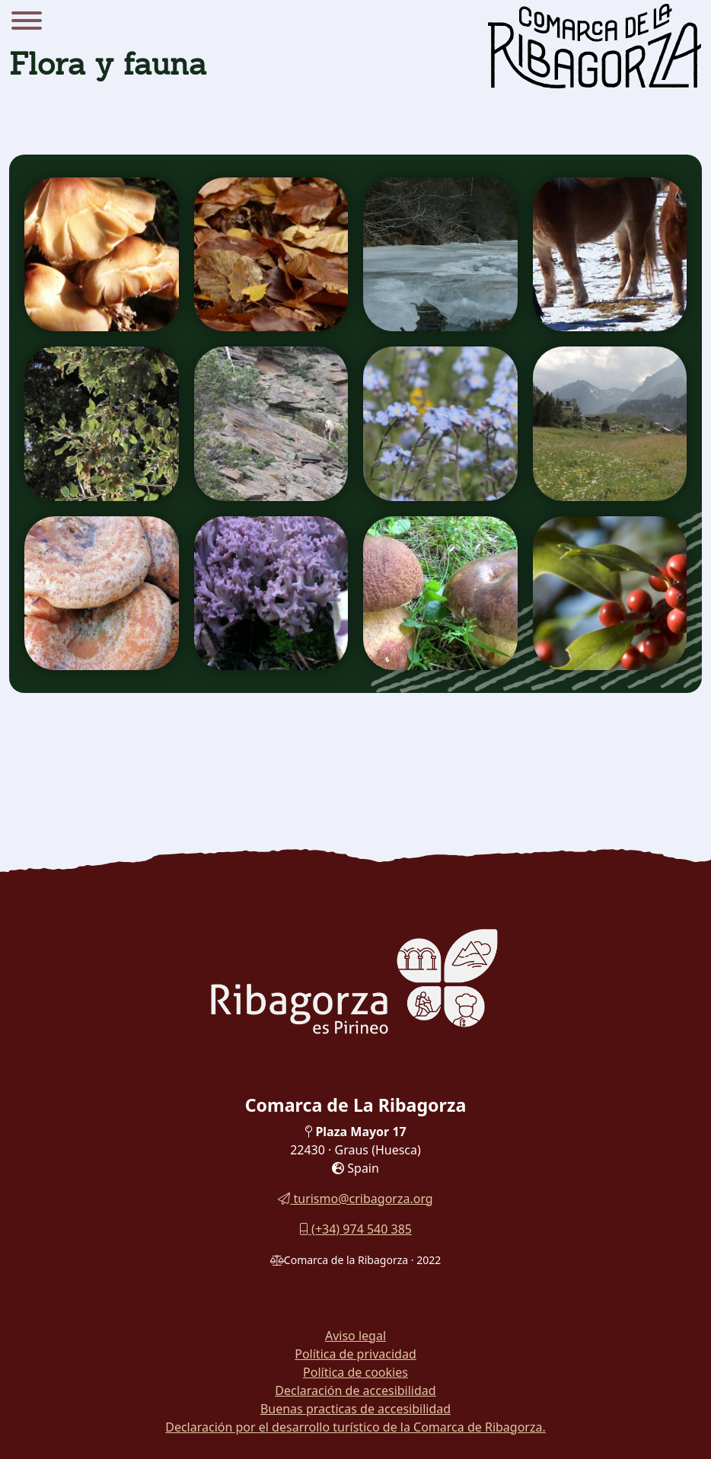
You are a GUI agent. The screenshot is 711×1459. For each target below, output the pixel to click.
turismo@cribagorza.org (355, 1198)
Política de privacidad (355, 1354)
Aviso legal (355, 1335)
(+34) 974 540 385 (355, 1229)
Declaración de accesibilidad (355, 1390)
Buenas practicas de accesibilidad (355, 1408)
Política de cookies (355, 1372)
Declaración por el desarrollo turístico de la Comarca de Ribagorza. (355, 1427)
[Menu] (26, 23)
